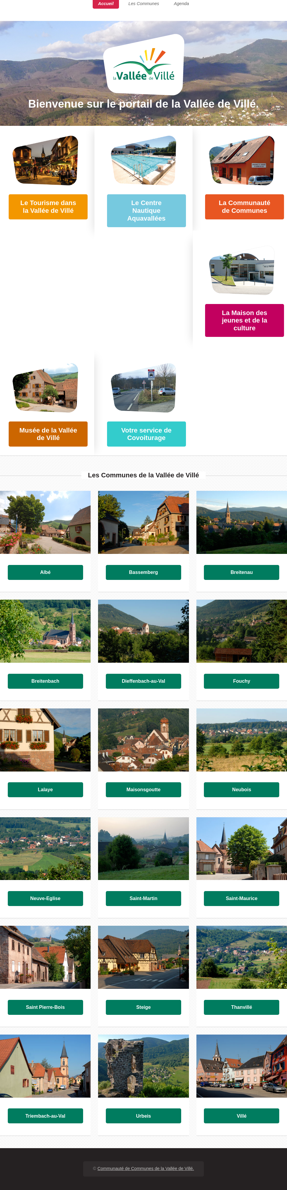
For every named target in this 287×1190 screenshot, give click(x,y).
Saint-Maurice (241, 898)
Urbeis (143, 1116)
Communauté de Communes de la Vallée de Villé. (145, 1168)
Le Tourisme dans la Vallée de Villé (48, 206)
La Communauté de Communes (244, 206)
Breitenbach (45, 681)
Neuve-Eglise (45, 898)
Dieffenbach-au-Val (143, 681)
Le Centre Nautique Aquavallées (146, 210)
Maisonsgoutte (143, 789)
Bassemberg (143, 572)
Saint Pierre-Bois (45, 1007)
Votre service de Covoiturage (146, 434)
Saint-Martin (143, 898)
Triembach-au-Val (45, 1116)
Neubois (241, 789)
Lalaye (45, 789)
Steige (143, 1007)
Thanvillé (241, 1007)
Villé (242, 1116)
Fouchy (241, 681)
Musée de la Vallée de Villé (48, 434)
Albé (45, 572)
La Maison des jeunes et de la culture (244, 320)
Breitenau (241, 572)
